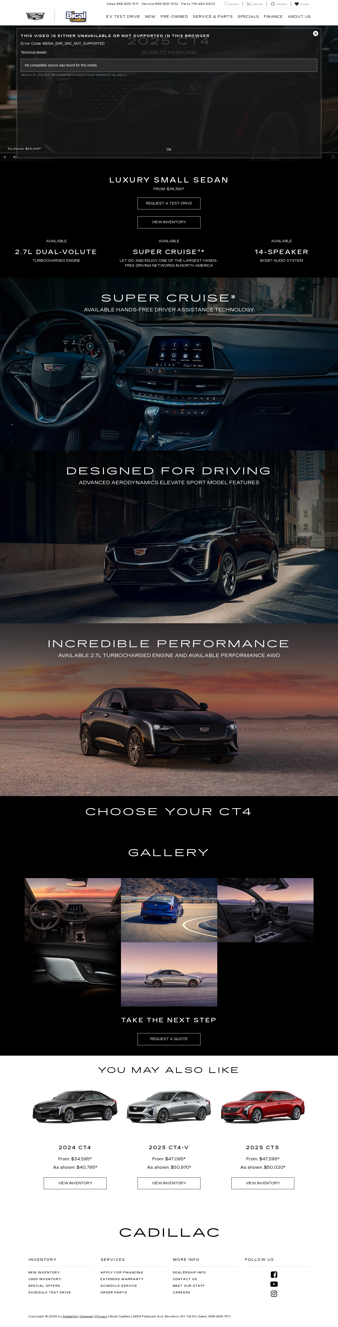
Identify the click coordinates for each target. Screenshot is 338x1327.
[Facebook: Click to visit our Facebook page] (276, 1275)
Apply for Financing (121, 1272)
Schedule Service (118, 1285)
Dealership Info (189, 1272)
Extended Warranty (122, 1279)
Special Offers (44, 1285)
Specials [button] (248, 17)
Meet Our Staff (189, 1285)
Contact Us (185, 1279)
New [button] (150, 17)
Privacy (101, 1316)
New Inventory (44, 1272)
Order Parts (113, 1292)
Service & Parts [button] (213, 17)
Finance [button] (273, 17)
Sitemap (86, 1316)
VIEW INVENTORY (169, 222)
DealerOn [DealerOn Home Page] (70, 1316)
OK (168, 149)
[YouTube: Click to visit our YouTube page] (276, 1284)
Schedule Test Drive (49, 1292)
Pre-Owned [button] (174, 17)
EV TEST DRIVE (123, 17)
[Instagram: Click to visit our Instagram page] (276, 1294)
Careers (182, 1292)
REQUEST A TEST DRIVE (169, 203)
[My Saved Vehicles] (301, 4)
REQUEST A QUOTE (169, 1039)
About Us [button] (299, 17)
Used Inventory (44, 1279)
